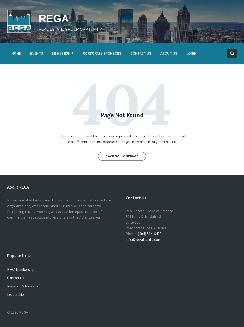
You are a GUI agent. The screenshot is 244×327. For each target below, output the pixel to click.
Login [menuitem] (191, 53)
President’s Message (22, 286)
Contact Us (15, 278)
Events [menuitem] (36, 53)
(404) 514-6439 (150, 233)
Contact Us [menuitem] (140, 53)
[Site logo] (19, 31)
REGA (54, 19)
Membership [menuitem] (63, 53)
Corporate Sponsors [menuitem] (102, 53)
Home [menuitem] (16, 53)
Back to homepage (122, 156)
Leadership (15, 294)
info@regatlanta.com (143, 239)
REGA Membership (20, 269)
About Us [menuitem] (168, 53)
